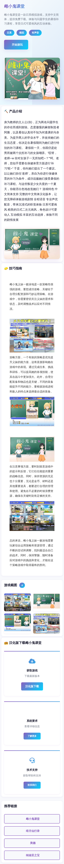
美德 (32, 843)
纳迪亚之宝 (33, 855)
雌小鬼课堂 (33, 818)
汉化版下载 (32, 686)
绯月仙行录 (33, 831)
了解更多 (32, 736)
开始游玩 (17, 44)
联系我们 (32, 785)
